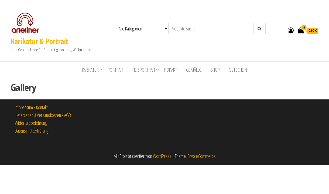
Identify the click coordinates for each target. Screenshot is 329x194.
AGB (67, 115)
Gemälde (194, 70)
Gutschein (238, 70)
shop (215, 70)
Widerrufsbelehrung (31, 123)
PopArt (170, 70)
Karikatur (90, 70)
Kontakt (42, 107)
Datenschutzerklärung (31, 130)
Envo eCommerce (201, 156)
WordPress (162, 156)
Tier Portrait (143, 70)
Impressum (24, 107)
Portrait (115, 70)
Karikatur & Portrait (39, 41)
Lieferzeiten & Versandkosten (38, 115)
